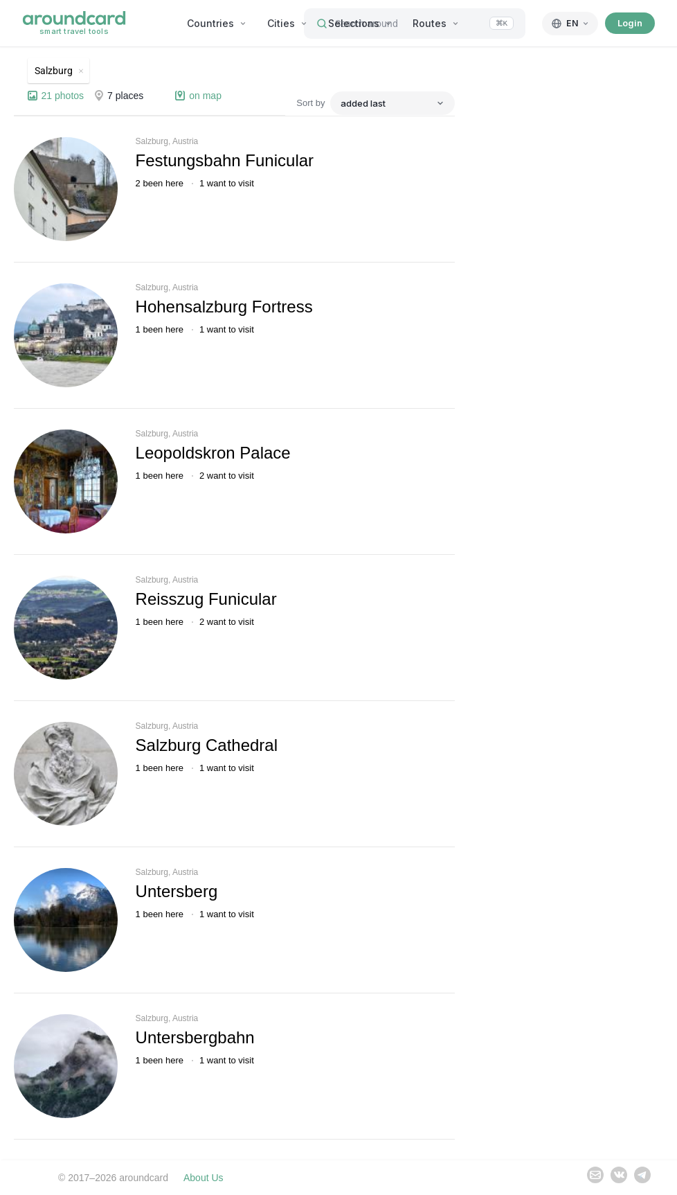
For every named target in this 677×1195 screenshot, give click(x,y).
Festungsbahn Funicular (225, 160)
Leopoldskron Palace (213, 452)
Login (629, 22)
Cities (287, 23)
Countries (216, 23)
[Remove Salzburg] (58, 70)
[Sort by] (392, 103)
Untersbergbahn (195, 1037)
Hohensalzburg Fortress (224, 306)
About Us (203, 1178)
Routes (436, 23)
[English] (570, 23)
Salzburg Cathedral (207, 745)
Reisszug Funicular (206, 599)
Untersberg (177, 891)
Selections (360, 23)
